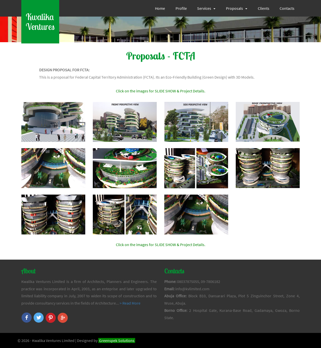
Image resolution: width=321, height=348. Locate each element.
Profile (181, 8)
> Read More (130, 303)
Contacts (287, 8)
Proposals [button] (236, 8)
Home (160, 8)
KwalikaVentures (40, 21)
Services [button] (206, 8)
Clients (263, 8)
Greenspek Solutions (116, 340)
